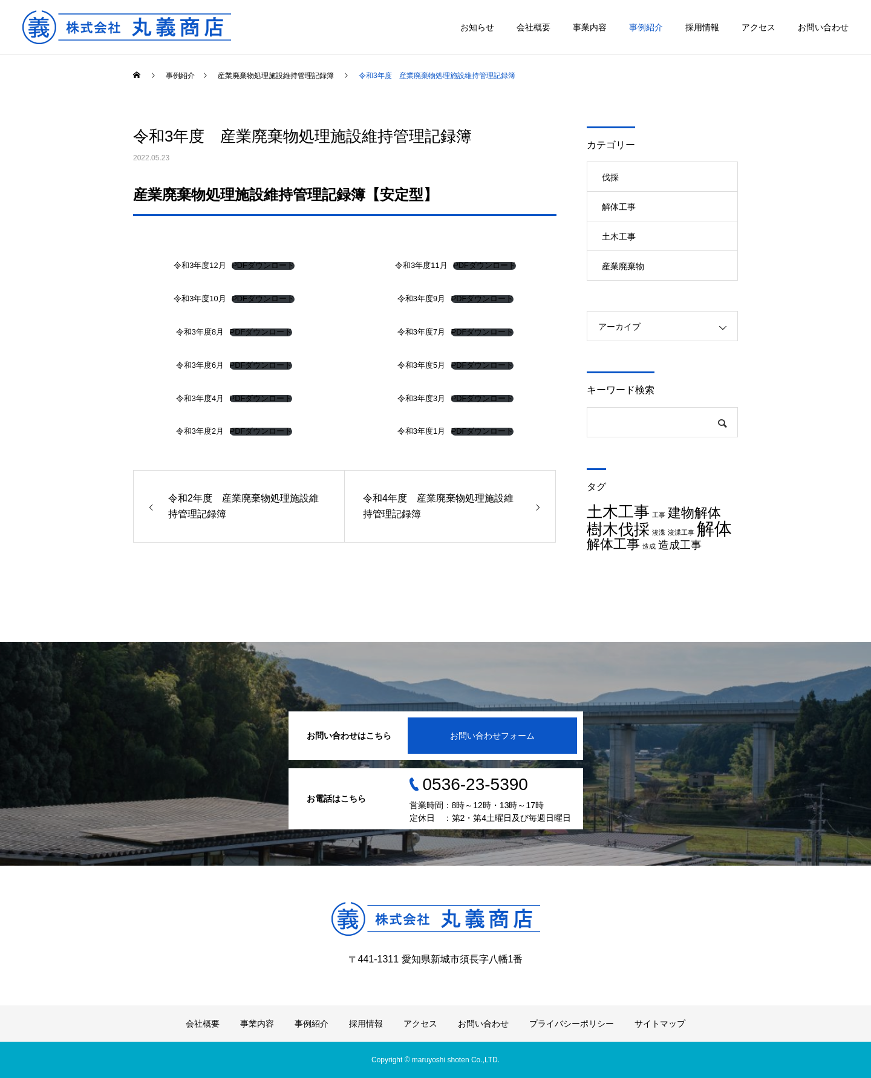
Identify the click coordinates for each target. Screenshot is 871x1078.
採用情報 (702, 27)
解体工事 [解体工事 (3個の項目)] (613, 544)
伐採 (610, 177)
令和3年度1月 (421, 431)
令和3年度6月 (200, 365)
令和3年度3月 (421, 398)
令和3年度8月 (200, 331)
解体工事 (619, 207)
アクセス (758, 27)
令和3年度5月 (421, 365)
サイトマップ (659, 1023)
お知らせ (477, 27)
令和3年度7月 (421, 331)
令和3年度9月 (421, 298)
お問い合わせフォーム (492, 735)
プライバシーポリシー (571, 1023)
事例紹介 (646, 27)
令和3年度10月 (200, 298)
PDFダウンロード (263, 266)
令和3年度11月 (421, 265)
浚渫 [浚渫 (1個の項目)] (658, 532)
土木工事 (619, 236)
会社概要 (533, 27)
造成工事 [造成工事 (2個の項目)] (680, 545)
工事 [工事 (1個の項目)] (658, 514)
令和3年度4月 (200, 398)
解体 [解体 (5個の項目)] (714, 528)
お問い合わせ (823, 27)
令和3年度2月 (200, 431)
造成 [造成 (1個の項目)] (649, 546)
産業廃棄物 (623, 266)
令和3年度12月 (200, 265)
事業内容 (590, 27)
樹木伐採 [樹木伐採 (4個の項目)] (618, 529)
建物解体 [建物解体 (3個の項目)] (694, 512)
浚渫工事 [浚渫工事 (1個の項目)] (681, 532)
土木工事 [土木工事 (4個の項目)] (618, 512)
